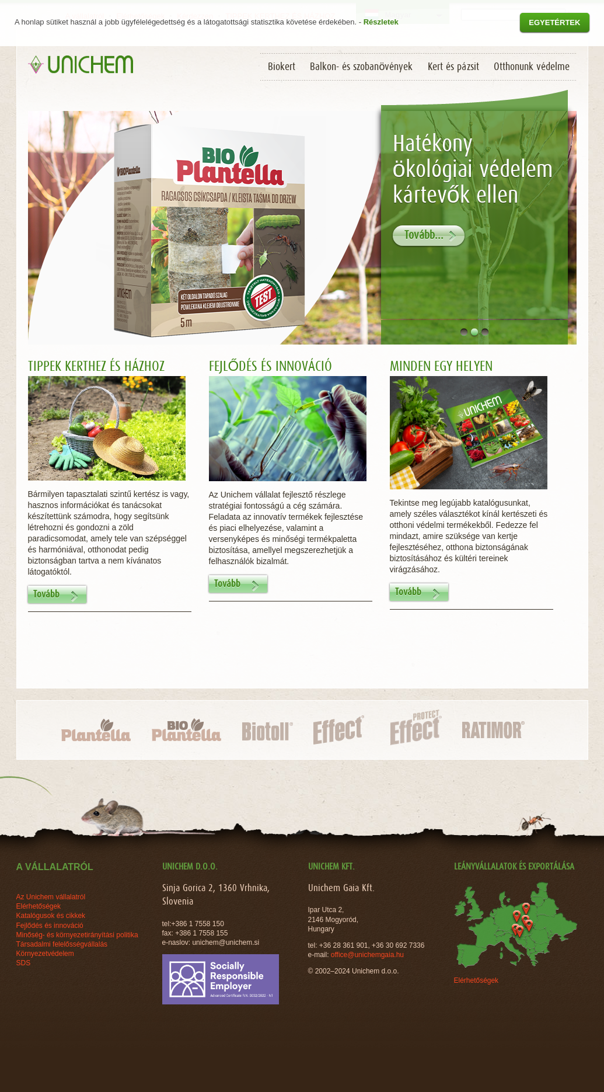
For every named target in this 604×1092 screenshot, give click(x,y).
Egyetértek (554, 22)
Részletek (381, 22)
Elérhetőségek (476, 980)
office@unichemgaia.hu (368, 955)
